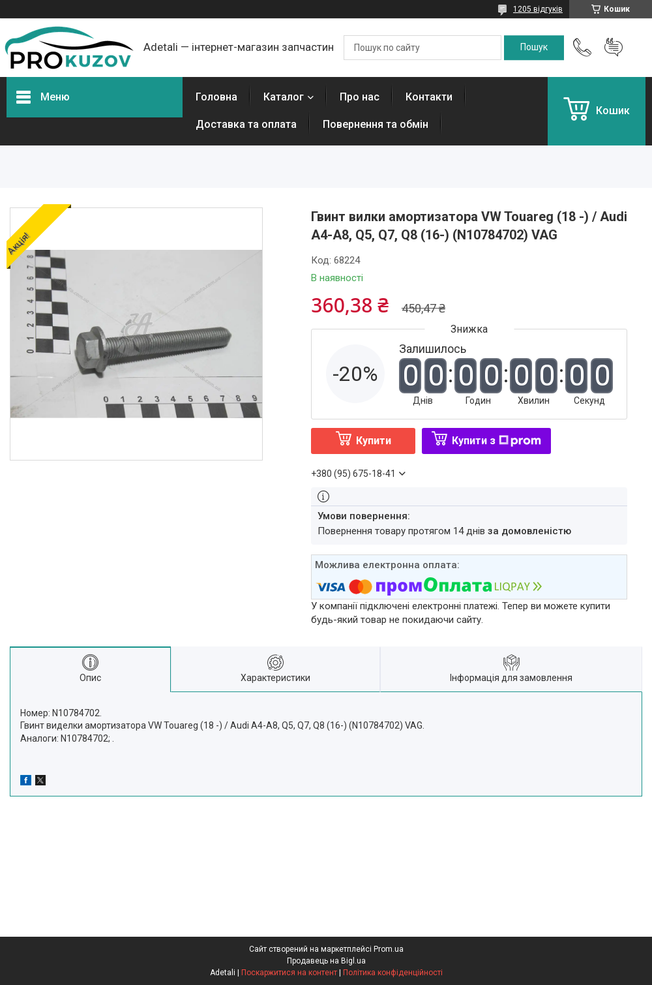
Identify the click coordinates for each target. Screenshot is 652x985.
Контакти (429, 97)
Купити (373, 440)
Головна (216, 97)
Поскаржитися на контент (289, 972)
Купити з (496, 440)
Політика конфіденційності (393, 972)
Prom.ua (389, 949)
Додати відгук (613, 48)
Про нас (359, 97)
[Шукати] (534, 47)
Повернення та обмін (375, 124)
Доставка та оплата (246, 124)
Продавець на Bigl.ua (326, 960)
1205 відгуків (538, 9)
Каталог (283, 97)
